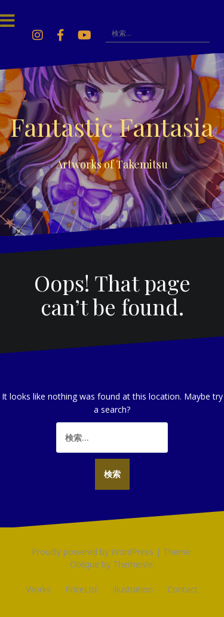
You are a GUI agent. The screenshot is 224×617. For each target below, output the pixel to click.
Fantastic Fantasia (112, 126)
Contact (182, 589)
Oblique (84, 564)
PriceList (81, 589)
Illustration (132, 589)
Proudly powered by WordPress (93, 551)
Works (38, 589)
